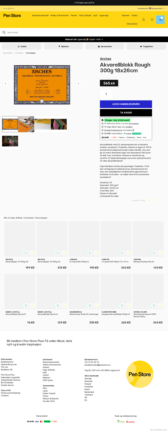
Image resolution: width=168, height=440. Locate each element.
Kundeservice (143, 8)
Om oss (4, 367)
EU (86, 400)
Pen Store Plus (7, 375)
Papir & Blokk (85, 15)
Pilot (45, 388)
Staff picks (48, 380)
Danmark (89, 381)
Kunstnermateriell (40, 15)
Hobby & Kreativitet (60, 15)
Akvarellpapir (31, 53)
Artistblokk (19, 53)
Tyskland (89, 395)
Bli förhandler (7, 382)
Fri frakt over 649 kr (84, 2)
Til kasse (126, 112)
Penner (74, 15)
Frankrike (89, 386)
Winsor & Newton (51, 398)
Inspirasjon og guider (10, 377)
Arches (105, 59)
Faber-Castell (49, 393)
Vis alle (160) (49, 401)
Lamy (45, 391)
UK (86, 397)
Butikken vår (7, 369)
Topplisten (148, 46)
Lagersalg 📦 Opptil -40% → (84, 39)
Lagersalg (103, 15)
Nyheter (126, 15)
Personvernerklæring (10, 393)
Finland (88, 384)
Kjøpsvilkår (6, 390)
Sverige (88, 378)
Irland (87, 389)
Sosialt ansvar (7, 385)
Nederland (89, 392)
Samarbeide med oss (10, 380)
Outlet (134, 15)
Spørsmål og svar (9, 364)
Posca (45, 396)
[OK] (84, 32)
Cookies (5, 395)
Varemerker (132, 24)
